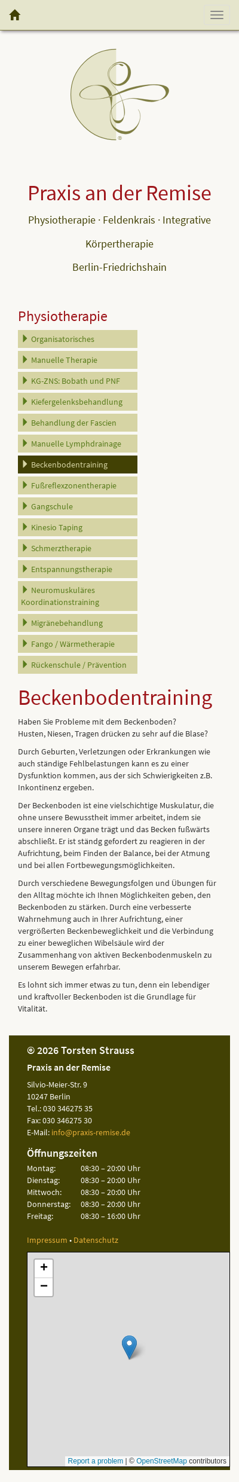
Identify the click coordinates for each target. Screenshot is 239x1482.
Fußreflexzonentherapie (69, 485)
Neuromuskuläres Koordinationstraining (60, 596)
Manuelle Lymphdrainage (71, 443)
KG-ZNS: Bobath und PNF (70, 380)
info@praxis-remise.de (90, 1132)
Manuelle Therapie (59, 360)
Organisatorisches (57, 339)
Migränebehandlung (62, 623)
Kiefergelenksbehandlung (71, 401)
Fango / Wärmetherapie (68, 643)
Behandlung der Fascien (69, 422)
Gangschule (47, 506)
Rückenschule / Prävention (74, 664)
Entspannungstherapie (66, 569)
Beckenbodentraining (64, 464)
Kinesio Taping (51, 527)
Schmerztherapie (56, 548)
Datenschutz (95, 1240)
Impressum (47, 1240)
